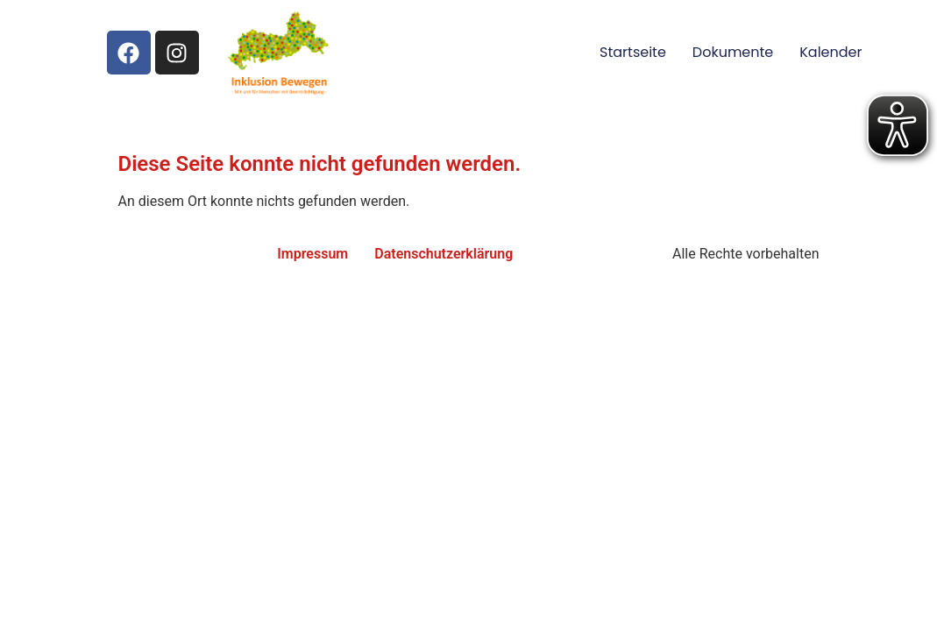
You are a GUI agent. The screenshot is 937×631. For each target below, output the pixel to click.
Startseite (633, 52)
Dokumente (732, 52)
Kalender (830, 52)
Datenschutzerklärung (443, 253)
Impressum (312, 253)
